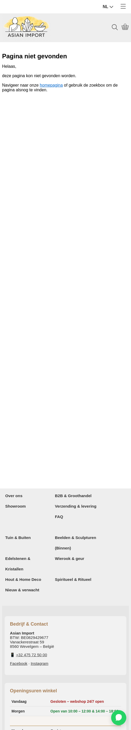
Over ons (13, 495)
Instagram (39, 663)
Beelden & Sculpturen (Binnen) (75, 542)
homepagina (51, 85)
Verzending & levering (75, 506)
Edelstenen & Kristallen (17, 563)
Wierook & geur (69, 558)
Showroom (15, 506)
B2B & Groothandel (73, 495)
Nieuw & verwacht (22, 590)
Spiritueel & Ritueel (73, 579)
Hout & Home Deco (23, 579)
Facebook (18, 663)
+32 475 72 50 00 (31, 655)
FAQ (59, 516)
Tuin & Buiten (18, 537)
